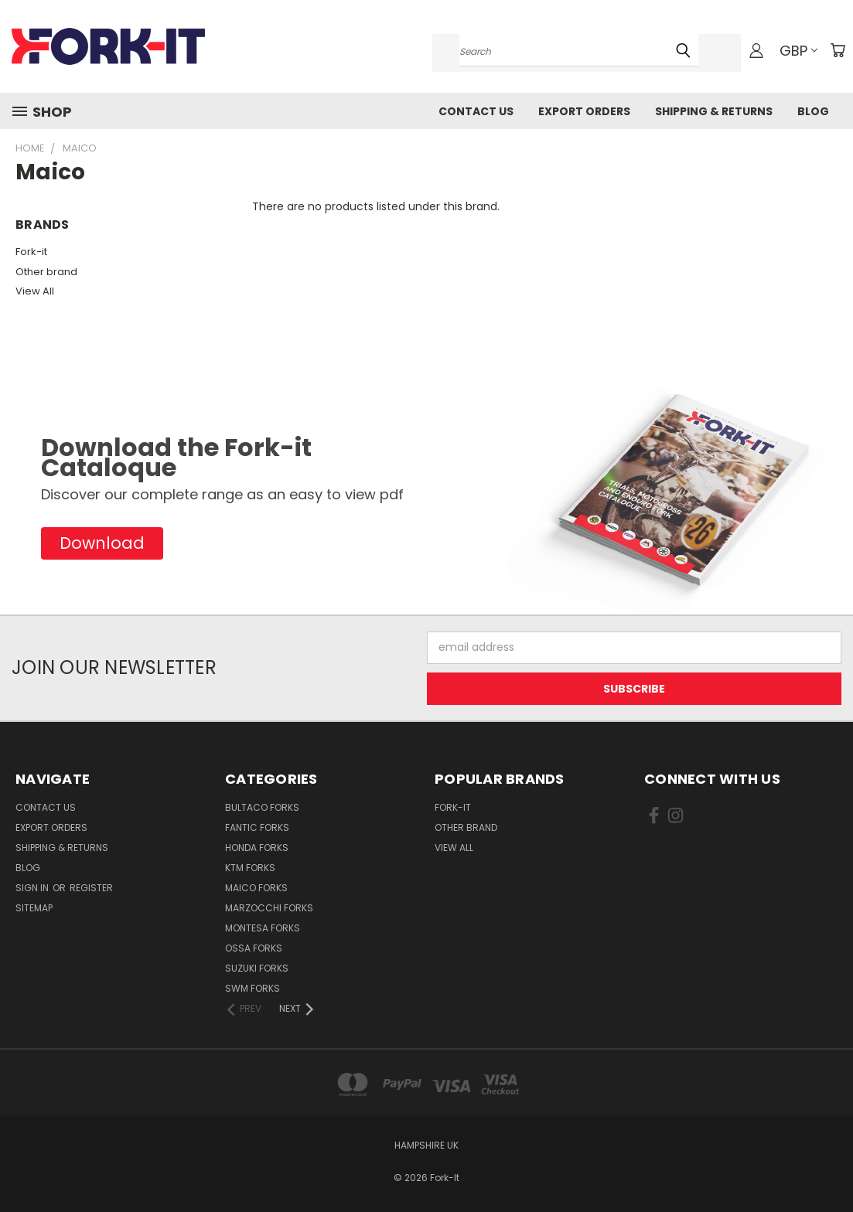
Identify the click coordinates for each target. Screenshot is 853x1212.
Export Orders (584, 111)
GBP (798, 50)
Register (91, 887)
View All (34, 291)
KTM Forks (250, 867)
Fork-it (31, 251)
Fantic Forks (257, 827)
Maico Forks (256, 887)
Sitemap (34, 907)
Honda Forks (256, 847)
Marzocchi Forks (269, 907)
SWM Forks (252, 988)
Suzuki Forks (256, 968)
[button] (102, 543)
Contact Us (476, 111)
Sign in (33, 887)
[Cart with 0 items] (837, 50)
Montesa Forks (262, 928)
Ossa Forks (253, 948)
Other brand (46, 271)
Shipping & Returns (714, 111)
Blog (813, 111)
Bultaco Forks (262, 807)
